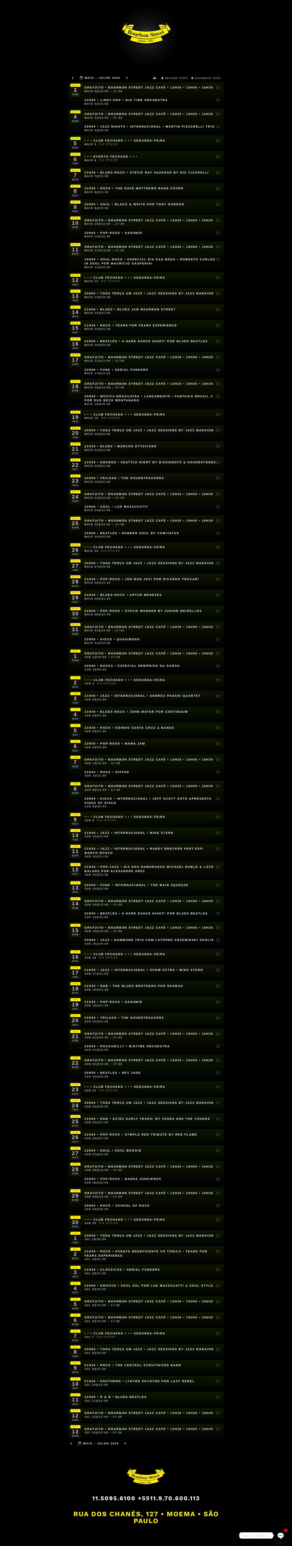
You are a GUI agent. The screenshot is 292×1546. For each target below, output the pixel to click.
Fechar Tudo (175, 78)
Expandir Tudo (206, 78)
